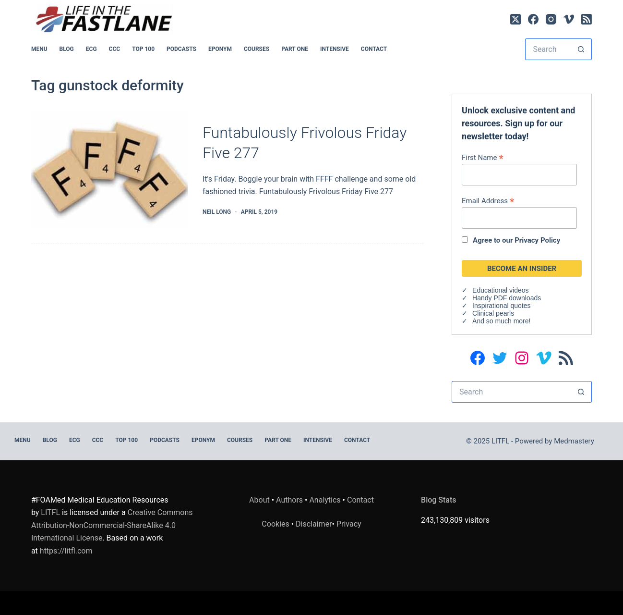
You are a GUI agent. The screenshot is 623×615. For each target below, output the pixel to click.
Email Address (488, 201)
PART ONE (294, 49)
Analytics (324, 499)
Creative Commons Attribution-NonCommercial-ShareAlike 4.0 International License (112, 525)
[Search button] (581, 49)
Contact (374, 49)
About (259, 499)
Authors (289, 499)
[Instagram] (551, 19)
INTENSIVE (334, 49)
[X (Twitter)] (515, 19)
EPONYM (220, 49)
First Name (482, 157)
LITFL (50, 512)
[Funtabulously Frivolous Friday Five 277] (109, 170)
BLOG (67, 49)
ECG (91, 49)
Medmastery (574, 441)
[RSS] (586, 19)
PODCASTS (181, 49)
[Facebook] (533, 19)
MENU (39, 49)
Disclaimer (314, 524)
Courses (256, 49)
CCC (114, 49)
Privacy (348, 524)
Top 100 (143, 49)
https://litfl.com (66, 550)
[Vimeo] (568, 19)
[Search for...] (547, 49)
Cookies (276, 524)
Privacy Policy (537, 240)
